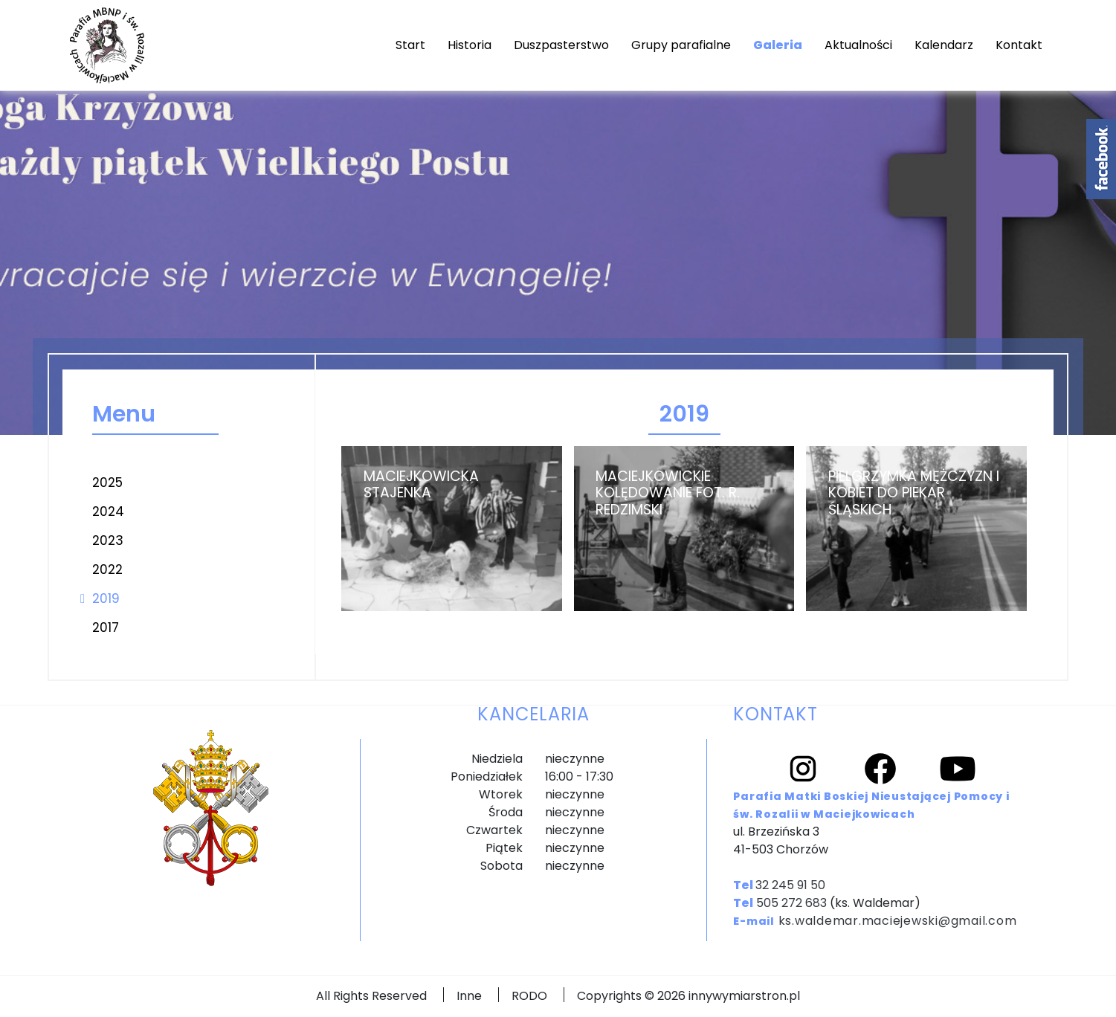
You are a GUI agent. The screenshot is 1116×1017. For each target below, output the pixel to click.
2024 (108, 511)
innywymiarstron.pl (744, 995)
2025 (107, 482)
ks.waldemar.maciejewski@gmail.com (897, 920)
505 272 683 (791, 902)
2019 (106, 598)
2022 (107, 569)
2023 (107, 540)
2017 (105, 627)
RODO (529, 995)
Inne (469, 995)
